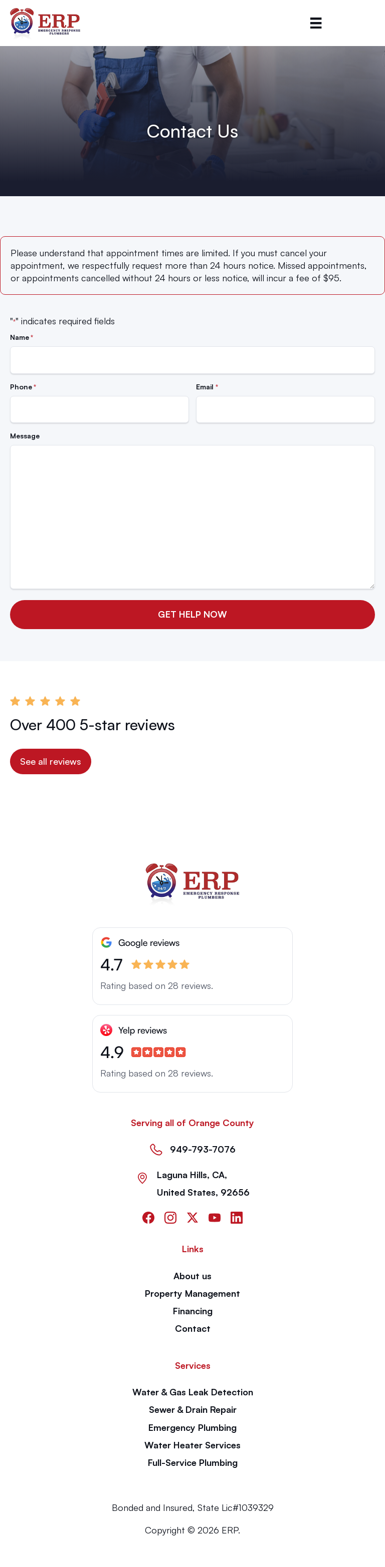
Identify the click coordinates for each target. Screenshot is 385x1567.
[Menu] (315, 23)
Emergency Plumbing (192, 1427)
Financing (193, 1310)
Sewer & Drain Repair (193, 1409)
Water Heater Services (192, 1444)
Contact (193, 1328)
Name (21, 337)
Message (25, 435)
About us (192, 1275)
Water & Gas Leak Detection (192, 1391)
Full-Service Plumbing (193, 1462)
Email (207, 386)
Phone (23, 386)
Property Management (192, 1293)
